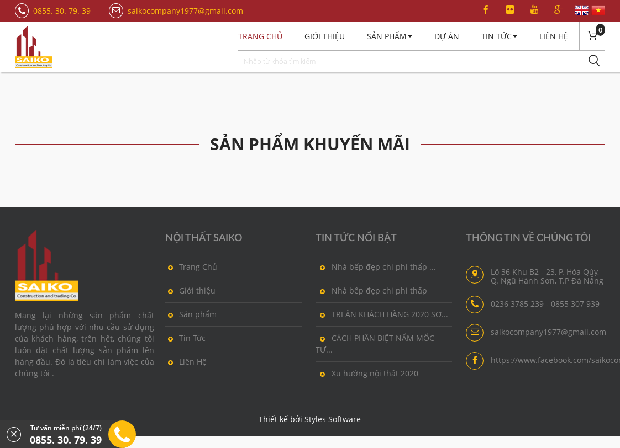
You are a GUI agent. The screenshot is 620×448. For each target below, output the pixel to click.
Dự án (446, 36)
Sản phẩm (191, 313)
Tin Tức (499, 36)
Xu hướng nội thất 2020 (367, 372)
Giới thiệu (324, 36)
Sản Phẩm (389, 36)
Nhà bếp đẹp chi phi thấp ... (376, 266)
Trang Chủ (191, 266)
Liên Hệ (553, 36)
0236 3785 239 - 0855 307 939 (545, 304)
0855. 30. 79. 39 (62, 11)
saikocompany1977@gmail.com (185, 11)
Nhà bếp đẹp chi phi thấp (371, 290)
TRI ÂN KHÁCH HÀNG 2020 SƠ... (382, 313)
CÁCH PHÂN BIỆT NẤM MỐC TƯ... (375, 343)
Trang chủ (260, 36)
